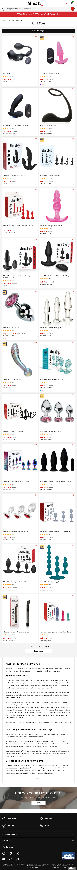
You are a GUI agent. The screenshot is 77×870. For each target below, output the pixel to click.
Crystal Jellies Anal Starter (14, 756)
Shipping (8, 826)
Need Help (46, 818)
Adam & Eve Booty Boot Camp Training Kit (42, 746)
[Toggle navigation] (3, 3)
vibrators (13, 768)
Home (4, 20)
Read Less (38, 778)
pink (12, 710)
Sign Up (38, 803)
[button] (38, 651)
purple (8, 710)
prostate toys (24, 768)
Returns (45, 826)
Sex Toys (11, 20)
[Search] (38, 9)
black (20, 710)
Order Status (9, 818)
